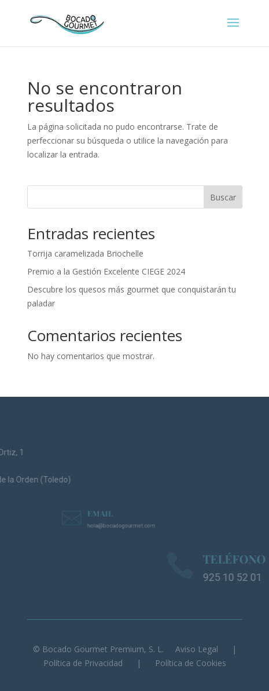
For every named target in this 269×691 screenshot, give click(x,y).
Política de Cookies (190, 662)
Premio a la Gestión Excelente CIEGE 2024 (106, 271)
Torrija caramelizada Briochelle (85, 253)
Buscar (223, 197)
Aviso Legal (196, 649)
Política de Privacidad (83, 662)
